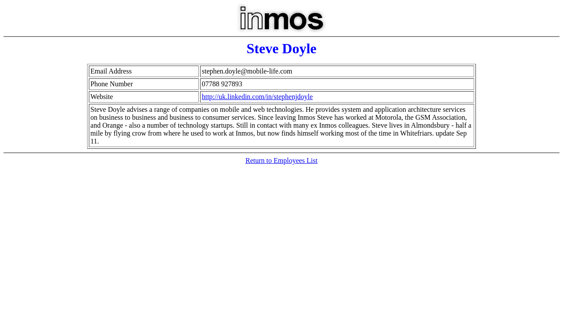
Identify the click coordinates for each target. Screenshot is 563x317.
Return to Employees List (281, 160)
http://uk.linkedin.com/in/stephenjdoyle (257, 96)
